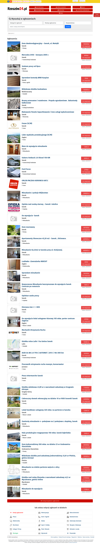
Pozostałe (71, 533)
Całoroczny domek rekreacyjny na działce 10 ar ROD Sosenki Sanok (50, 398)
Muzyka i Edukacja (74, 525)
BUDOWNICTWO (39, 10)
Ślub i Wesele (43, 529)
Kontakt (92, 537)
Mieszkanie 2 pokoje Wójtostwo (35, 193)
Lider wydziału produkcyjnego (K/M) (37, 135)
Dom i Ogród (43, 517)
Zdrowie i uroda (73, 529)
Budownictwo (72, 517)
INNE (61, 13)
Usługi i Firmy (15, 529)
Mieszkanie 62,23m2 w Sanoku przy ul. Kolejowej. (42, 250)
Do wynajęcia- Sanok (30, 215)
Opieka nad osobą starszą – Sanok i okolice (40, 204)
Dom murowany (28, 227)
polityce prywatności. (73, 542)
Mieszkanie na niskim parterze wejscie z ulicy (40, 467)
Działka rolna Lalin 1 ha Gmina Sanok (37, 341)
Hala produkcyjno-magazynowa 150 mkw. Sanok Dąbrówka (46, 433)
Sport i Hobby (44, 525)
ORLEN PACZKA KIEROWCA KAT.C (35, 180)
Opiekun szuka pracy (30, 296)
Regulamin (74, 537)
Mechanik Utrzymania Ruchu (33, 330)
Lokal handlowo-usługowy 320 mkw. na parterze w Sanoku (46, 410)
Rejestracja (82, 1)
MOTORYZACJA (39, 7)
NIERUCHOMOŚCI (61, 7)
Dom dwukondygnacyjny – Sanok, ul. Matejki (40, 43)
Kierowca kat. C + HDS (31, 307)
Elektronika (15, 521)
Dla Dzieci (14, 525)
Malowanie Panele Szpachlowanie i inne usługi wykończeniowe (48, 112)
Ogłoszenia (10, 33)
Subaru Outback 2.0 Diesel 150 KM (36, 158)
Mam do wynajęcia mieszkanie (34, 146)
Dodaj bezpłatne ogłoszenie (50, 501)
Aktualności (38, 1)
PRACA (82, 7)
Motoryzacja (43, 513)
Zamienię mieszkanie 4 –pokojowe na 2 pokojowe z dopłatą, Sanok (49, 421)
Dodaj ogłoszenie (17, 1)
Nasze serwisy (86, 537)
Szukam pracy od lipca (31, 66)
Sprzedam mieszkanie (31, 273)
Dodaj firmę (26, 1)
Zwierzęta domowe (74, 521)
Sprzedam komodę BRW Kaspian (35, 78)
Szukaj (68, 26)
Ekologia (14, 533)
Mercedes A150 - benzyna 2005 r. (35, 55)
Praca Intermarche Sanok (32, 376)
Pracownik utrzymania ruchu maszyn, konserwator (43, 364)
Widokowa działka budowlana (34, 89)
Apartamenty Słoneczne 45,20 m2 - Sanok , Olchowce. (44, 238)
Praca (13, 517)
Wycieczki (42, 533)
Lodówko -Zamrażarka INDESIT (34, 261)
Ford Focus (26, 169)
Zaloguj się (75, 1)
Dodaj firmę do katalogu (65, 537)
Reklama (32, 1)
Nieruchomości (73, 513)
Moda (41, 521)
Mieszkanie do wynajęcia (32, 489)
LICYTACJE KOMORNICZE (82, 10)
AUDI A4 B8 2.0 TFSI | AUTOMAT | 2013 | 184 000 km (43, 353)
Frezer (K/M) (27, 123)
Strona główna (54, 537)
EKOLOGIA (61, 10)
